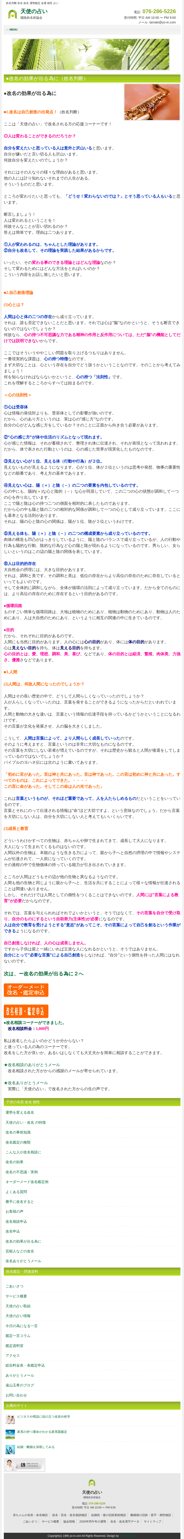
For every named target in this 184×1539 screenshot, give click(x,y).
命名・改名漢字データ (124, 1521)
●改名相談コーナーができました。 (35, 1022)
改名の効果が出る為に (23, 1241)
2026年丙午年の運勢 (92, 1521)
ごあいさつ (14, 1286)
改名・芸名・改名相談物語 (69, 1515)
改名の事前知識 (18, 1132)
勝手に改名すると (20, 1202)
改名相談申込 (16, 1221)
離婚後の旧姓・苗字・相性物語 (150, 1515)
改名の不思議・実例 (22, 1172)
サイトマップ (152, 1521)
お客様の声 (14, 1211)
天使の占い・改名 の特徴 (26, 1122)
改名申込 (13, 1231)
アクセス (13, 1355)
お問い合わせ (16, 1395)
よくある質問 (16, 1192)
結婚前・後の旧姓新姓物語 (108, 1515)
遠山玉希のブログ (20, 1385)
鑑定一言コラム (18, 1336)
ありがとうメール (20, 1375)
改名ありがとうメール (23, 1261)
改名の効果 (14, 1162)
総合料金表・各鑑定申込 (25, 1365)
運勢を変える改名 (20, 1112)
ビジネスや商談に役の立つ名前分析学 (43, 1416)
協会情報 (69, 1521)
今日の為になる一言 (22, 1326)
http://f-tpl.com (128, 1535)
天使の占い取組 (18, 1306)
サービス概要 (16, 1296)
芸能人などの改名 (20, 1251)
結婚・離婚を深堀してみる (36, 1447)
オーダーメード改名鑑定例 (27, 1182)
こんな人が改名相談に (23, 1152)
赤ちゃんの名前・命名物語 (30, 1515)
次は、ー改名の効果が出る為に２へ (44, 973)
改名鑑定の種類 (18, 1142)
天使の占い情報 (18, 1316)
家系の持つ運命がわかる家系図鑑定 (42, 1432)
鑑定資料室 (14, 1346)
